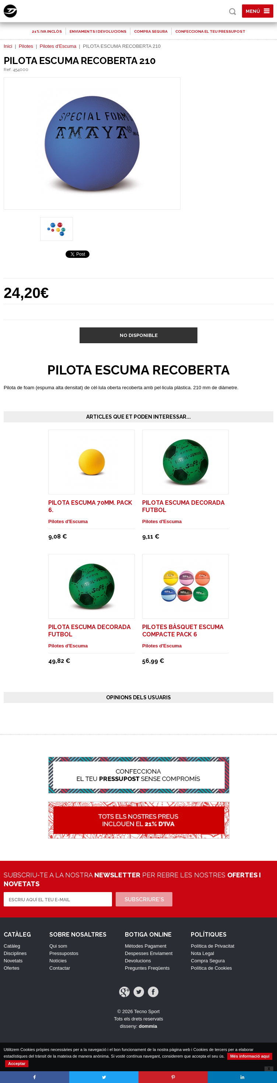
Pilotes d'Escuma (58, 46)
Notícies (58, 960)
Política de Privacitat (212, 946)
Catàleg (12, 946)
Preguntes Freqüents (147, 968)
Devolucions (138, 960)
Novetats (13, 960)
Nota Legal (202, 953)
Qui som (58, 946)
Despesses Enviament (148, 953)
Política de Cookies (211, 968)
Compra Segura (208, 960)
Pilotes (26, 46)
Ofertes (12, 968)
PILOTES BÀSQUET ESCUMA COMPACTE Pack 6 (183, 631)
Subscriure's (144, 899)
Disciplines (15, 953)
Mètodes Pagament (145, 946)
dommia (148, 1026)
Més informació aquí (249, 1056)
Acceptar (16, 1063)
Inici (8, 46)
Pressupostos (63, 953)
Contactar (59, 968)
